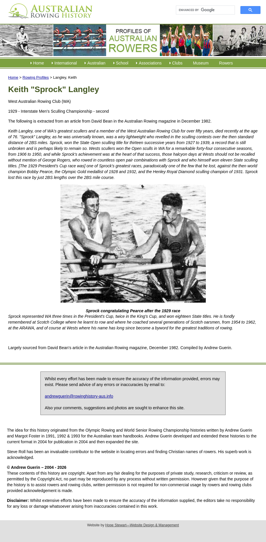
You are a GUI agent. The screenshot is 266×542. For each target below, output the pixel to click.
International (65, 63)
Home (38, 63)
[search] (203, 10)
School (122, 63)
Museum (201, 63)
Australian (96, 63)
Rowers (226, 63)
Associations (150, 63)
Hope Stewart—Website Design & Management (142, 525)
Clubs (177, 63)
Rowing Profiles (36, 77)
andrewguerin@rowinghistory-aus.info (79, 396)
